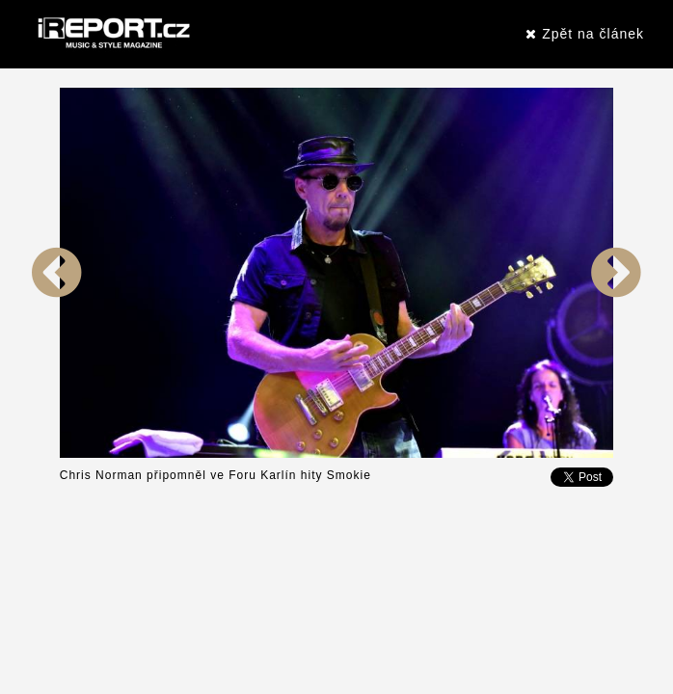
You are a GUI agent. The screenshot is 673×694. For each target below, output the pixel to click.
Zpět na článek (584, 33)
